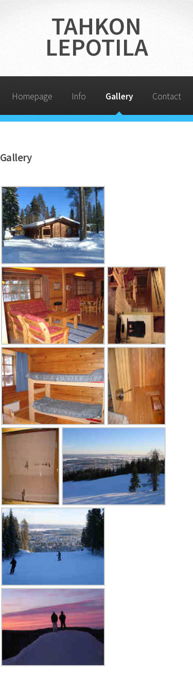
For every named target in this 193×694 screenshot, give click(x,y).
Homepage (32, 96)
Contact (166, 96)
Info (79, 96)
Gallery (119, 96)
